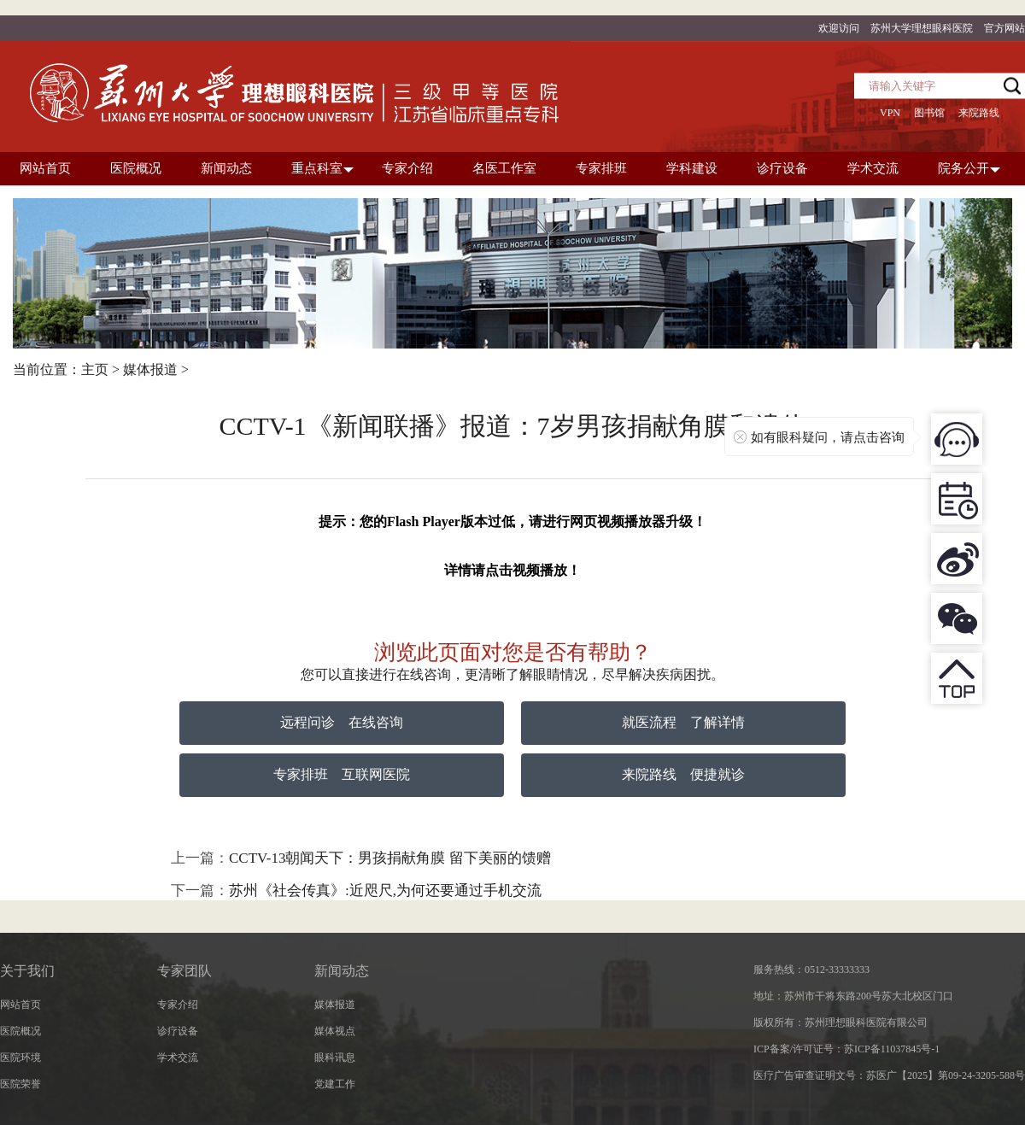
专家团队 (184, 971)
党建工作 (334, 1084)
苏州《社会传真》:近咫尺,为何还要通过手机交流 (385, 890)
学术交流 (177, 1057)
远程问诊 (307, 722)
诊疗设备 (177, 1031)
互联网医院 (376, 774)
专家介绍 (177, 1005)
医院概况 (20, 1031)
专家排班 (300, 774)
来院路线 (978, 113)
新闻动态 (341, 971)
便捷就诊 (717, 774)
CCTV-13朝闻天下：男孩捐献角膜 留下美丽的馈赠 (390, 858)
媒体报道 (150, 369)
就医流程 (649, 722)
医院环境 (20, 1057)
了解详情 (717, 722)
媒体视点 (334, 1031)
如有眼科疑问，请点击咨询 (828, 437)
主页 (94, 369)
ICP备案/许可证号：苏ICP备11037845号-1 (846, 1049)
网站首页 (20, 1005)
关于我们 (27, 971)
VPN (890, 113)
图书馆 (929, 113)
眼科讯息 (334, 1057)
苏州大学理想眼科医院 (921, 28)
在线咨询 (375, 722)
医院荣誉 (20, 1084)
